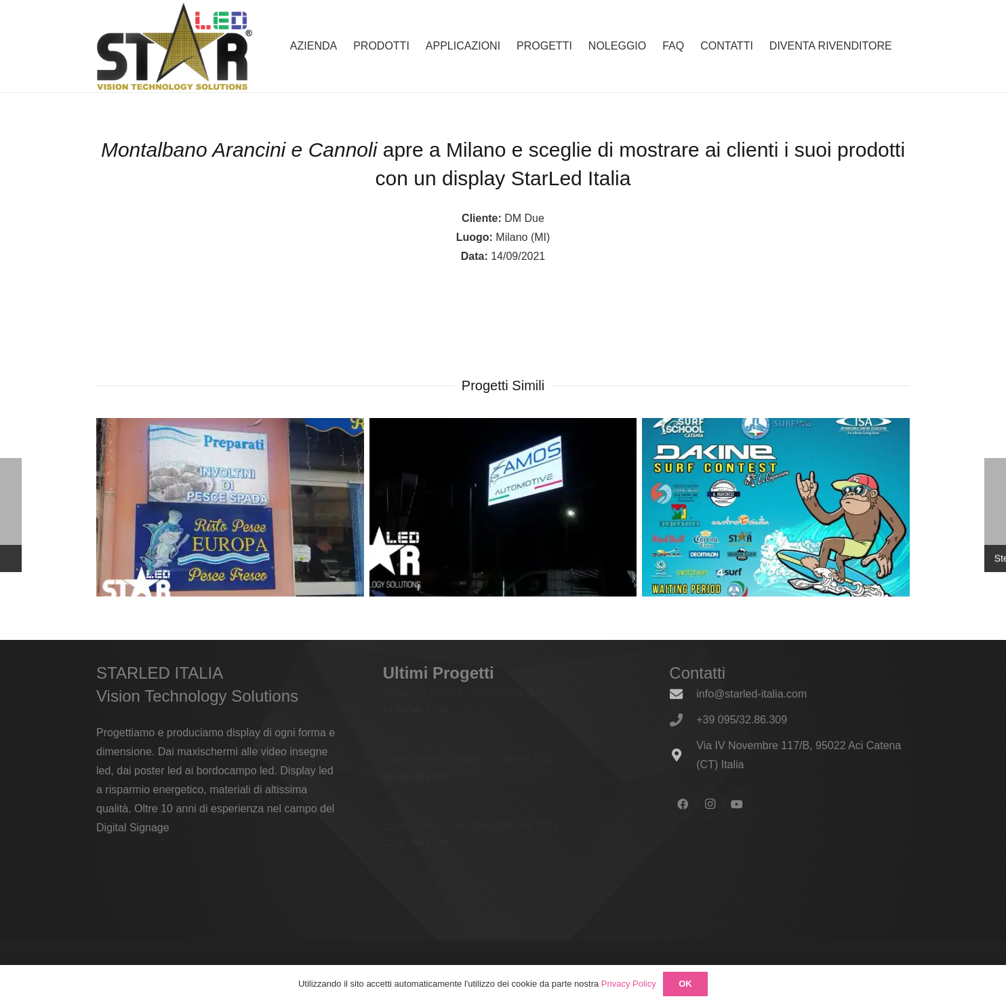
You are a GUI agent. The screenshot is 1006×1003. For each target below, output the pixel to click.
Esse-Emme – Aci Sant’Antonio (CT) (470, 825)
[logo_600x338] (174, 46)
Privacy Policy (628, 984)
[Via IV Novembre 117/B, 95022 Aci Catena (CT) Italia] (682, 755)
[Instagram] (709, 804)
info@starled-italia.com (751, 694)
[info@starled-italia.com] (682, 693)
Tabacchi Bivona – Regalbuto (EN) (466, 692)
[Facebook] (682, 804)
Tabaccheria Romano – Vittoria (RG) (470, 758)
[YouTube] (736, 804)
